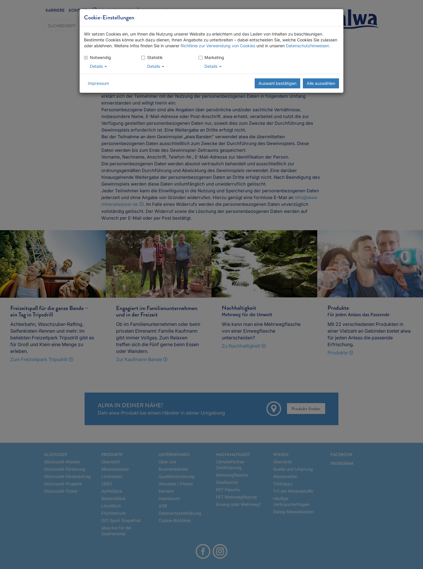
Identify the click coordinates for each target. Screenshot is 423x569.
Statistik (152, 57)
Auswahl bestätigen (277, 83)
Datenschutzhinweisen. (308, 45)
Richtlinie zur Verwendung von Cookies (218, 45)
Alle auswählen (321, 83)
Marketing (211, 57)
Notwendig (97, 57)
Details (98, 66)
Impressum (98, 83)
